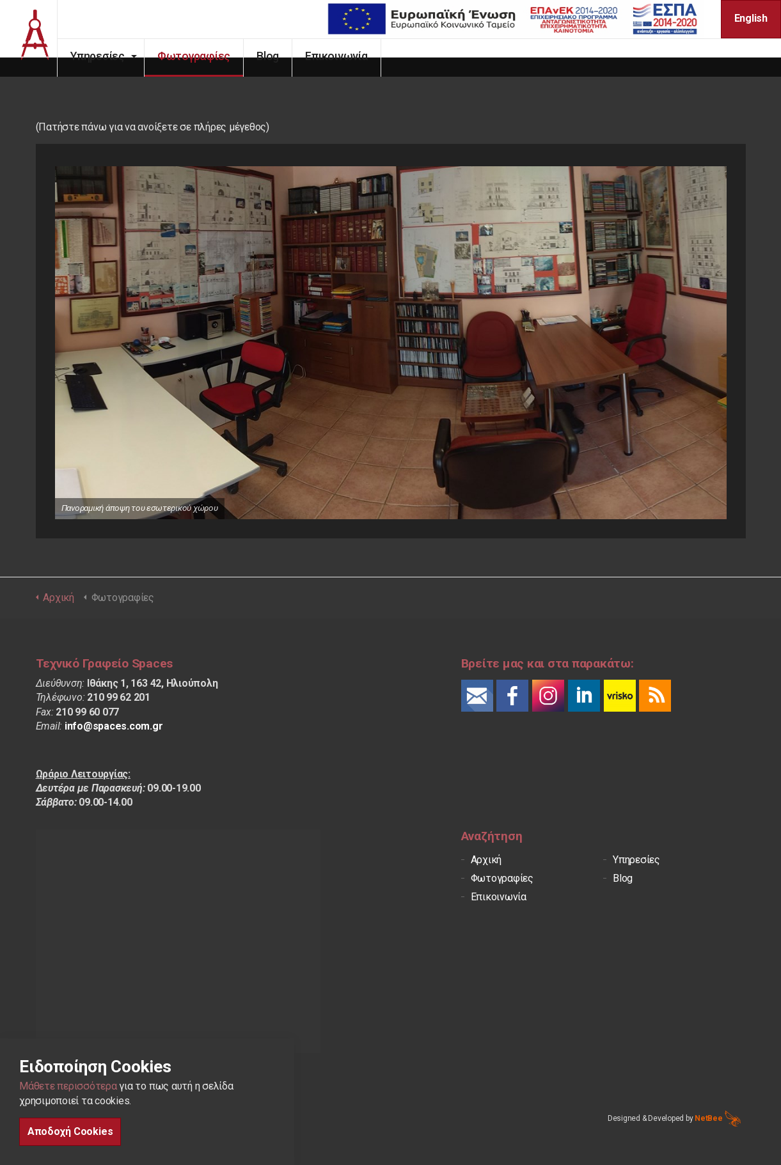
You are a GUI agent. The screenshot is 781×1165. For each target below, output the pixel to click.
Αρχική (486, 860)
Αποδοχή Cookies (70, 1131)
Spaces (38, 38)
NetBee (717, 1118)
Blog (287, 56)
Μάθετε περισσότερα (68, 1086)
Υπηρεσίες (117, 56)
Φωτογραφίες (213, 56)
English (751, 18)
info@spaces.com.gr (114, 726)
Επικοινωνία (355, 56)
